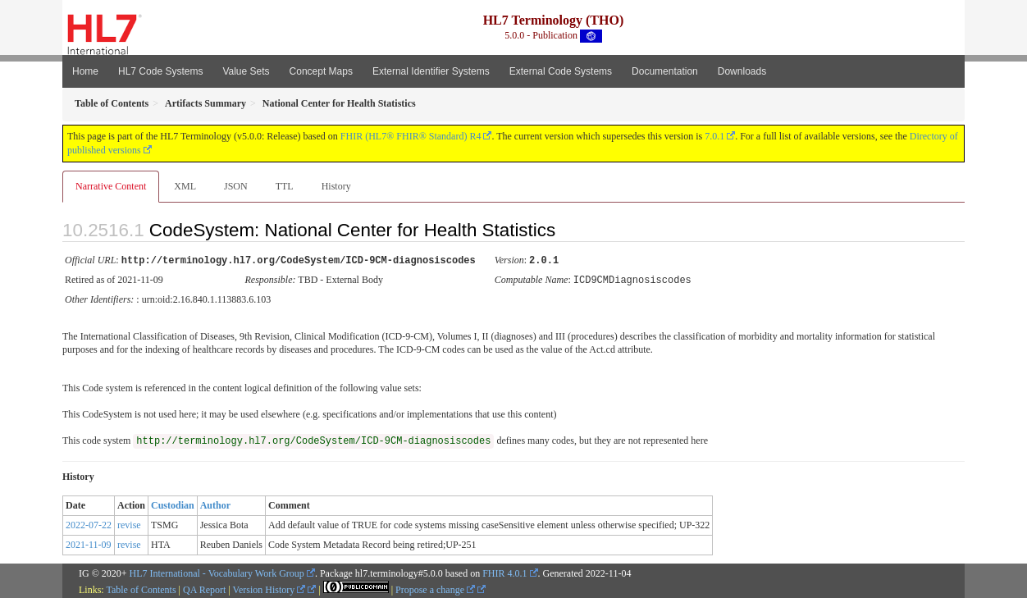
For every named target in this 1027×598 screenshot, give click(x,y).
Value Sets (245, 71)
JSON (236, 186)
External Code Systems (560, 71)
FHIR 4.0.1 (504, 571)
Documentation (665, 71)
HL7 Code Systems (160, 71)
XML (185, 186)
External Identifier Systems (431, 71)
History (336, 186)
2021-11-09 (89, 543)
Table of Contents (141, 588)
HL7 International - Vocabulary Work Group (217, 571)
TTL (285, 186)
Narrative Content (110, 186)
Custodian (172, 503)
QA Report (204, 588)
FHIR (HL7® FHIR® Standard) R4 (411, 136)
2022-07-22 (89, 523)
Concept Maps (321, 71)
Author (215, 503)
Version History (269, 588)
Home (85, 71)
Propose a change (435, 588)
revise (129, 523)
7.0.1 (714, 136)
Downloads (742, 71)
